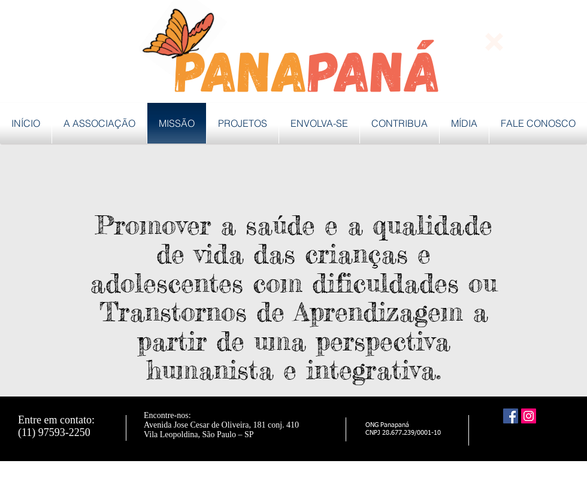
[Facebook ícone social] (510, 415)
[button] (494, 42)
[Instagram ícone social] (528, 415)
